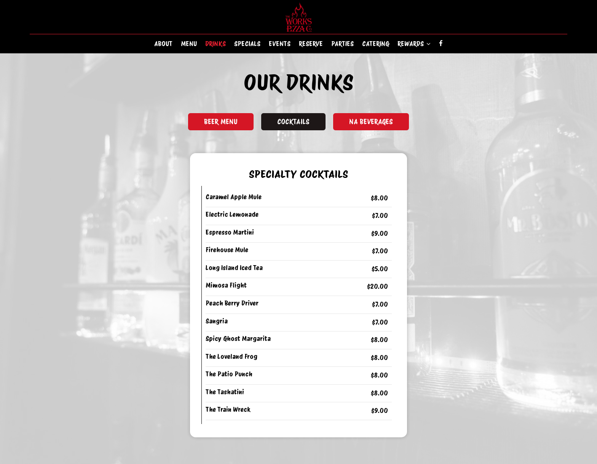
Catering (375, 44)
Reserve (311, 44)
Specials (247, 44)
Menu (189, 44)
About (163, 44)
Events (280, 44)
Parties (342, 44)
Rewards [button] (414, 44)
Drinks (215, 44)
